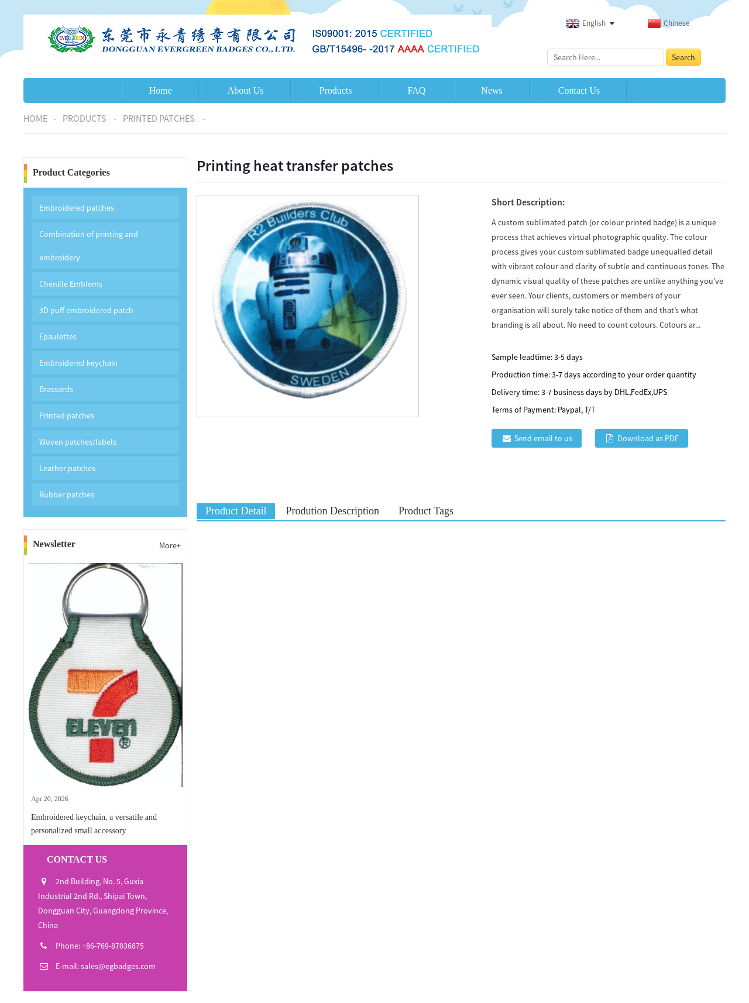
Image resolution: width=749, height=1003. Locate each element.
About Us (246, 90)
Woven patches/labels (77, 442)
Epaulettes (58, 336)
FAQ (417, 90)
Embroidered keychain (78, 363)
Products (335, 90)
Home (160, 90)
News (491, 90)
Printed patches (158, 118)
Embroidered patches (76, 207)
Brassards (56, 389)
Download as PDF (648, 438)
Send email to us (543, 438)
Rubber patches (66, 494)
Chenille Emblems (70, 284)
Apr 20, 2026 (49, 799)
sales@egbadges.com (118, 966)
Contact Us (579, 90)
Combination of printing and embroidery (88, 246)
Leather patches (67, 468)
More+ (170, 545)
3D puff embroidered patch (86, 310)
